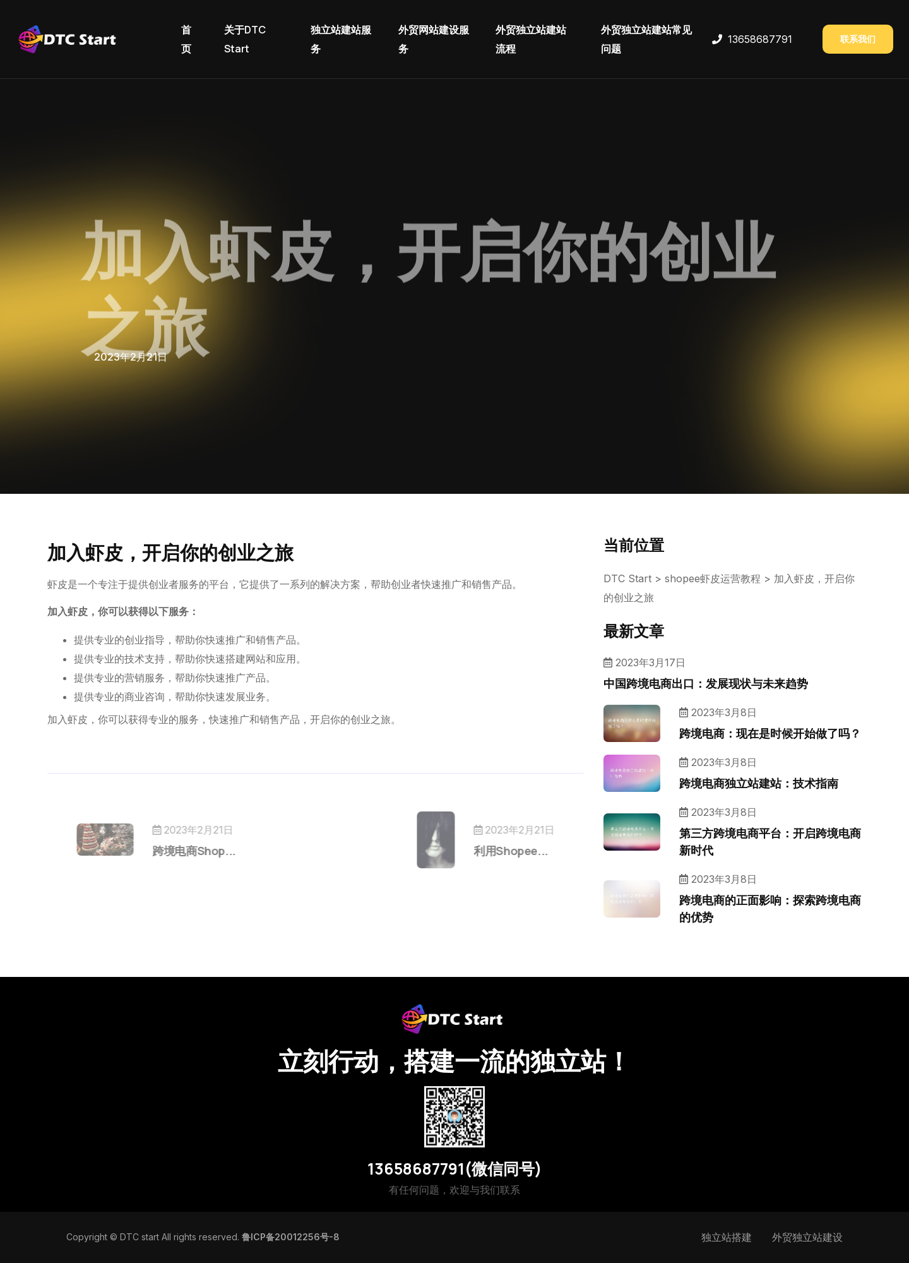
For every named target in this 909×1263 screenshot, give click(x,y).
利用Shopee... (493, 850)
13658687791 (760, 39)
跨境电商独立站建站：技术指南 (758, 783)
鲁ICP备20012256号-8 (291, 1236)
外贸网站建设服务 (433, 39)
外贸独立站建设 (807, 1237)
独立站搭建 (726, 1237)
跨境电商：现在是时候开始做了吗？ (770, 733)
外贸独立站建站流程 (531, 39)
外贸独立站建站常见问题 (646, 39)
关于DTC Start (245, 39)
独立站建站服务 (341, 39)
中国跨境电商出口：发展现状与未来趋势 (705, 683)
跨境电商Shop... (212, 850)
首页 (186, 39)
